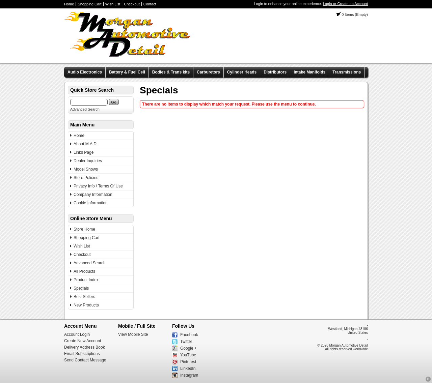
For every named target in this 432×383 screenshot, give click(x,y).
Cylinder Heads (241, 72)
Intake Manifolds (309, 72)
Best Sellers (84, 296)
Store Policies (86, 177)
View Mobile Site (133, 334)
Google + (188, 348)
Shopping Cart (89, 4)
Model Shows (86, 169)
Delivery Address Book (84, 347)
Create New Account (82, 340)
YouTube (188, 355)
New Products (86, 305)
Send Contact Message (85, 360)
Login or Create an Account (345, 4)
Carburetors (208, 72)
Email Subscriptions (82, 353)
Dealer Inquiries (88, 160)
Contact (149, 4)
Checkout (131, 4)
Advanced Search (85, 109)
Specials (81, 288)
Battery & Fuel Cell (127, 72)
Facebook (189, 334)
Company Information (93, 194)
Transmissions (346, 72)
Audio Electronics (85, 72)
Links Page (83, 152)
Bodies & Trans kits (171, 72)
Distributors (275, 72)
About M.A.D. (86, 144)
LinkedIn (187, 368)
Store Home (84, 229)
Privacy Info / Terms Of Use (98, 186)
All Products (84, 271)
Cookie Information (91, 203)
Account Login (77, 334)
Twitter (186, 341)
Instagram (189, 375)
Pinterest (188, 361)
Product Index (86, 279)
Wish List (112, 4)
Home (69, 4)
